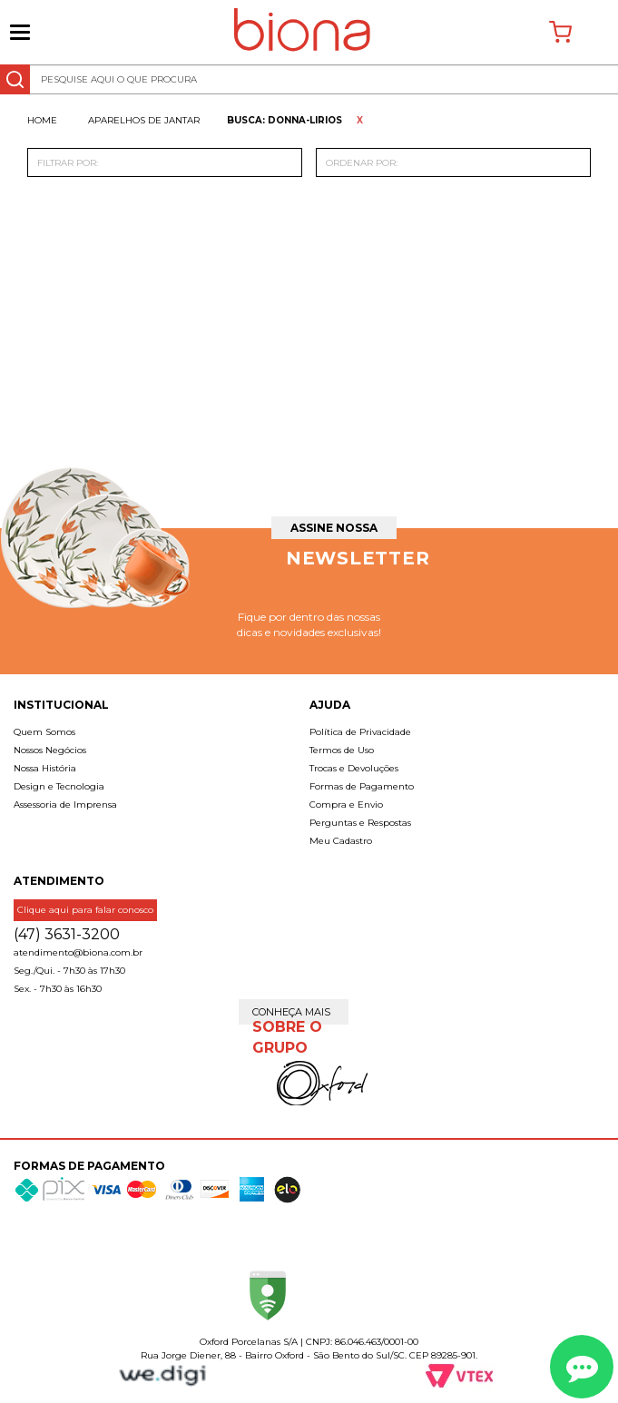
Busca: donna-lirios (284, 120)
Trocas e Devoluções (353, 768)
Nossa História (45, 768)
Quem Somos (44, 732)
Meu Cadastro (340, 841)
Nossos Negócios (50, 750)
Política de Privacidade (360, 732)
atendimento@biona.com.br (78, 952)
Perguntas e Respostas (360, 823)
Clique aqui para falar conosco (85, 910)
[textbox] (309, 79)
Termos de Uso (341, 750)
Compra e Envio (346, 804)
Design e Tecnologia (59, 786)
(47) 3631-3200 (67, 934)
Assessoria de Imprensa (65, 804)
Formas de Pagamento (361, 786)
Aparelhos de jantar (144, 120)
